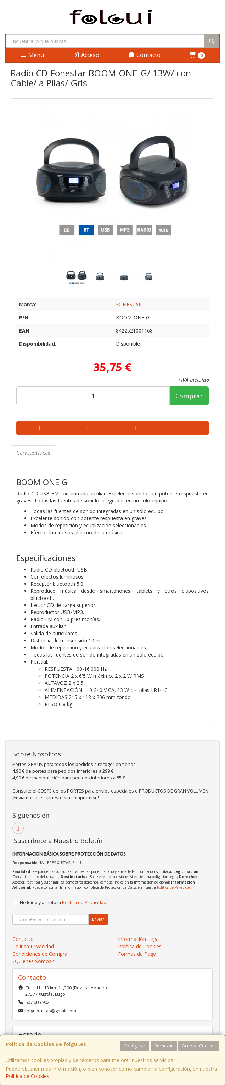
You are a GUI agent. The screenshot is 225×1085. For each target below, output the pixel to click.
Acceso (86, 55)
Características (33, 452)
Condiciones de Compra (39, 953)
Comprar (189, 396)
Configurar (134, 1046)
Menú (32, 55)
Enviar (98, 919)
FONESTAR (129, 304)
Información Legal (139, 939)
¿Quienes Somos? (33, 961)
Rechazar (163, 1046)
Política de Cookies (27, 1076)
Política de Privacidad (174, 887)
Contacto (144, 55)
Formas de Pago (137, 953)
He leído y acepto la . (63, 902)
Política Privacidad (33, 946)
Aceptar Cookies (198, 1046)
